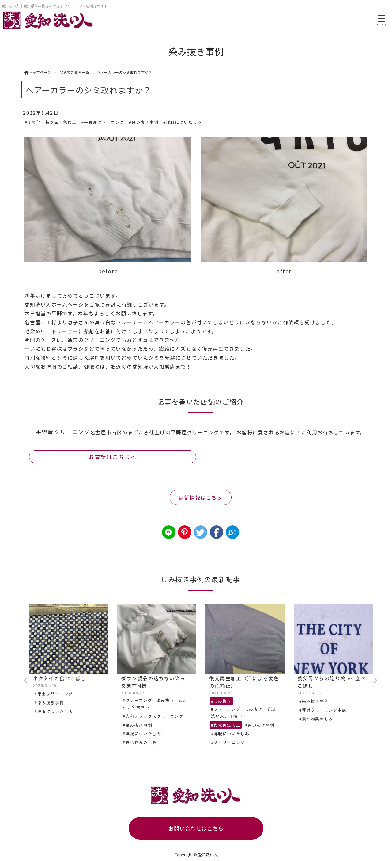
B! (232, 532)
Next (375, 681)
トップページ (37, 72)
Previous (26, 681)
